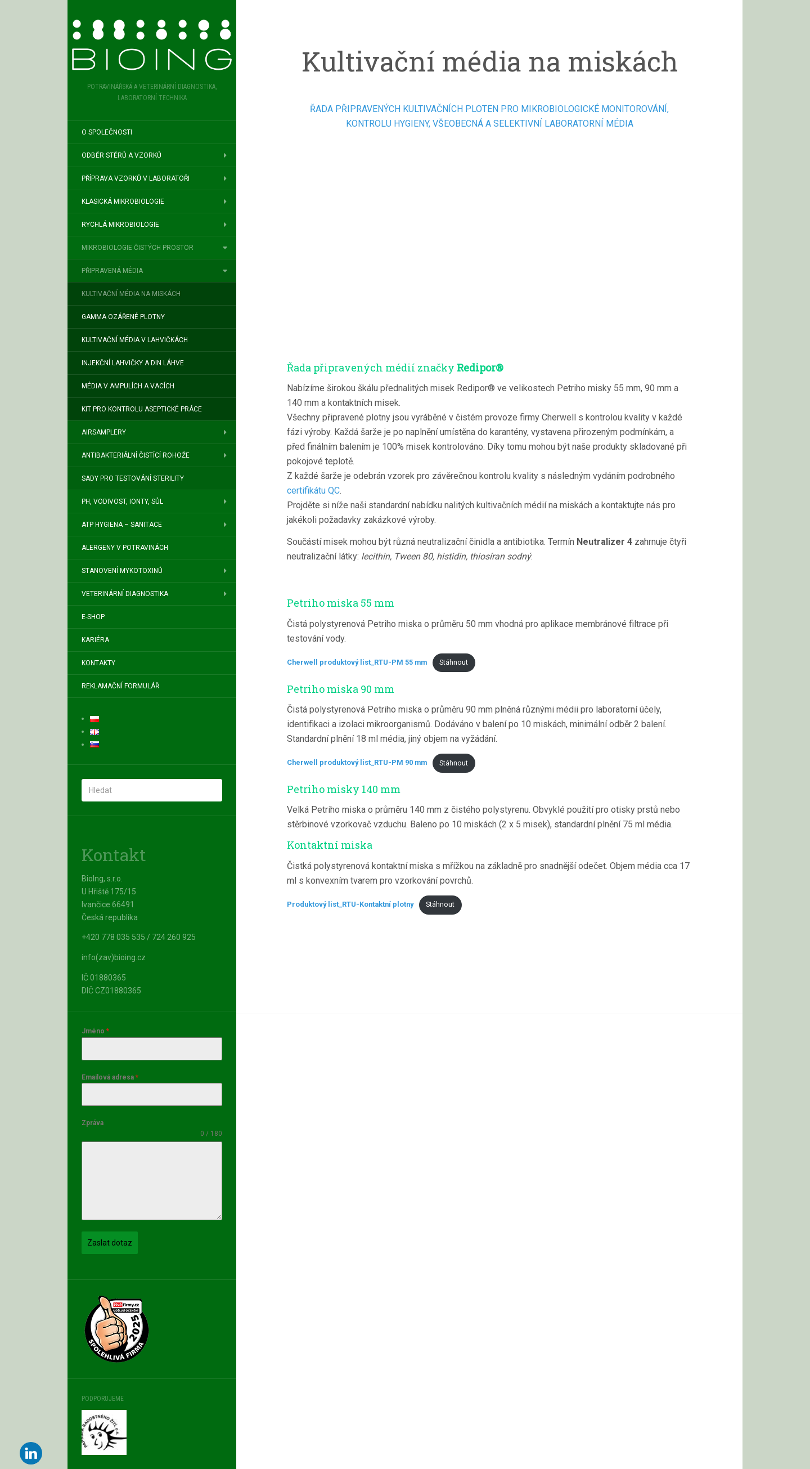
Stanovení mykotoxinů (122, 571)
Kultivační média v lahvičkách (135, 340)
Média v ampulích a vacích (128, 386)
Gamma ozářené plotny (123, 317)
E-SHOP (93, 617)
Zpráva (93, 1123)
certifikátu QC (313, 490)
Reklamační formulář (120, 686)
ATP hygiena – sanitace (122, 525)
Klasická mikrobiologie (123, 201)
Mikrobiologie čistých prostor (138, 248)
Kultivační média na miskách (131, 294)
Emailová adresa (110, 1077)
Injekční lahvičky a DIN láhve (133, 363)
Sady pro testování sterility (133, 478)
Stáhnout (453, 662)
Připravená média (112, 271)
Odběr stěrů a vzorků (121, 155)
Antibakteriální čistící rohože (136, 455)
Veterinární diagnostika (125, 594)
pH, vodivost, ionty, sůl (122, 501)
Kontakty (98, 663)
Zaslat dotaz (109, 1242)
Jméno (95, 1031)
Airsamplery (104, 432)
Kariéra (95, 640)
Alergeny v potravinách (125, 548)
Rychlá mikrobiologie (120, 225)
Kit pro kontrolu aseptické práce (142, 409)
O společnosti (107, 132)
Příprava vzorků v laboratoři (136, 178)
